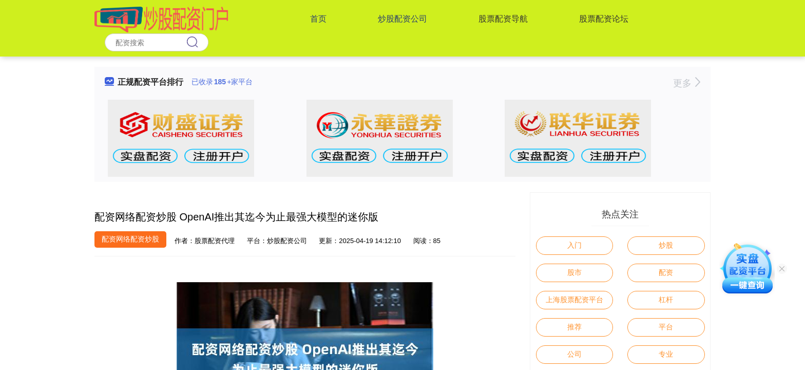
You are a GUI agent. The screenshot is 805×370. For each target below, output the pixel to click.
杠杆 (666, 299)
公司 (574, 354)
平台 (666, 327)
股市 (574, 272)
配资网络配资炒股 (130, 239)
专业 (666, 354)
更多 (686, 83)
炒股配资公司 (402, 18)
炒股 (666, 245)
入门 (574, 245)
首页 (318, 18)
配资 (666, 272)
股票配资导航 (503, 18)
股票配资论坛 (603, 18)
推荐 (574, 327)
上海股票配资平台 (574, 299)
